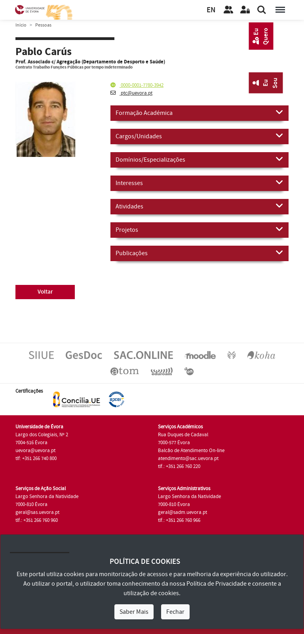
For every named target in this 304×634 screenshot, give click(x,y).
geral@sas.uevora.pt (37, 512)
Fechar (175, 612)
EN (211, 10)
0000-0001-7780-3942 (136, 85)
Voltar (45, 292)
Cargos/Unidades (199, 136)
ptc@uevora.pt (131, 93)
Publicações (199, 252)
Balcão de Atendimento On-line (191, 450)
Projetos (199, 229)
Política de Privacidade (216, 584)
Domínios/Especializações (199, 159)
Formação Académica (199, 112)
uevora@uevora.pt (35, 450)
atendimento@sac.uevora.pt (188, 458)
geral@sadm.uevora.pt (182, 512)
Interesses (199, 182)
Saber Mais (134, 612)
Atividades (199, 206)
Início (21, 25)
